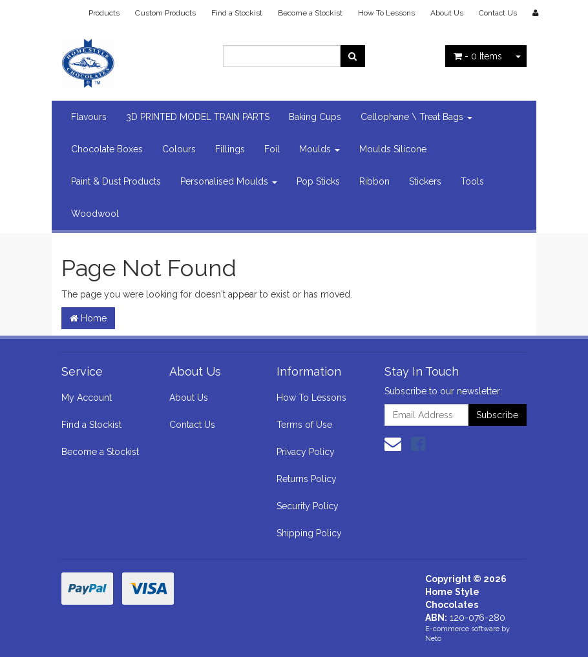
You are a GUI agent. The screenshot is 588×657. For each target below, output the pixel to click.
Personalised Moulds (228, 181)
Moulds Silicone (392, 149)
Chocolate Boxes (107, 149)
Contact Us (498, 12)
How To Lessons (386, 12)
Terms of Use (304, 424)
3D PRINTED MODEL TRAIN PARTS (197, 117)
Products (104, 12)
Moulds (319, 149)
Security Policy (308, 506)
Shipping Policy (309, 533)
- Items (478, 56)
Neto (433, 638)
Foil (272, 149)
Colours (179, 149)
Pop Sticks (318, 181)
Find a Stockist (236, 12)
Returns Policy (307, 479)
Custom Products (165, 12)
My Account (86, 397)
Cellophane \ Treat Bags (416, 117)
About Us (446, 12)
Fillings (230, 149)
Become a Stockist (310, 12)
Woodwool (95, 213)
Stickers (425, 181)
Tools (472, 181)
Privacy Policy (306, 452)
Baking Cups (315, 117)
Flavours (89, 117)
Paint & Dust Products (116, 181)
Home (88, 318)
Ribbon (374, 181)
